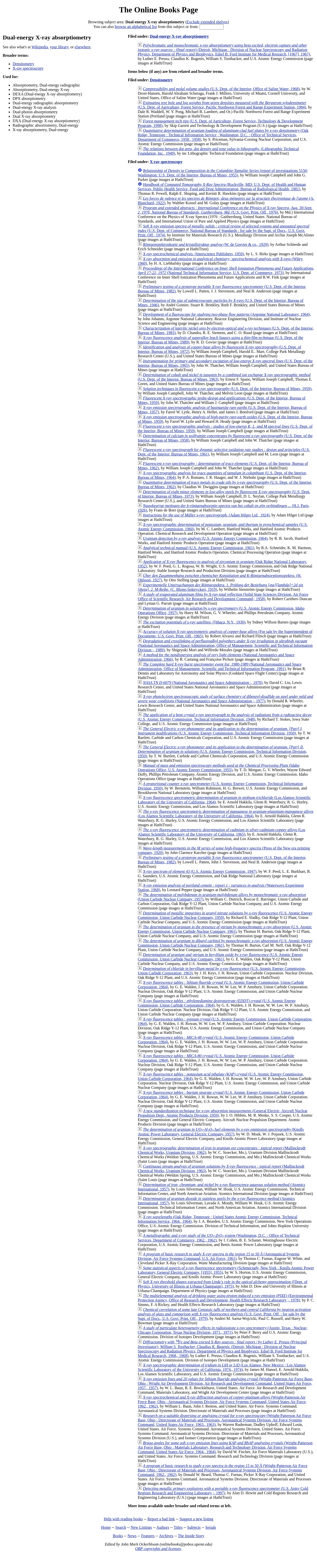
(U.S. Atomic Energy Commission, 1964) (205, 538)
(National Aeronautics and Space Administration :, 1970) (202, 682)
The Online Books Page (158, 9)
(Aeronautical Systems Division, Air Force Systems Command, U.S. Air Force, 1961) (218, 1256)
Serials (210, 1527)
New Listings (141, 1527)
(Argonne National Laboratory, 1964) (226, 314)
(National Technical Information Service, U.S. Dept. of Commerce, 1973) (226, 270)
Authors (162, 1527)
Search (120, 1527)
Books (118, 1536)
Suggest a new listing (196, 1519)
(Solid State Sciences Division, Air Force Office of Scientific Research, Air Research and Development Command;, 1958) (223, 596)
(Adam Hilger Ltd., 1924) (206, 515)
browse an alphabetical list (136, 27)
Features (148, 1536)
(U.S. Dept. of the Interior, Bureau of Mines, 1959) (227, 389)
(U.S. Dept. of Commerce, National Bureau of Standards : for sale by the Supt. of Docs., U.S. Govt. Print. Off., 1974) (223, 230)
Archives (166, 1536)
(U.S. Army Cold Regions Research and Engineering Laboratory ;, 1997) (223, 1490)
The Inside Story (191, 1536)
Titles (178, 1527)
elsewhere (83, 47)
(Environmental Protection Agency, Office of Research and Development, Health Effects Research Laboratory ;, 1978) (225, 1298)
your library (59, 47)
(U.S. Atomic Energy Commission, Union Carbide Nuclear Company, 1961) (225, 929)
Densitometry (23, 64)
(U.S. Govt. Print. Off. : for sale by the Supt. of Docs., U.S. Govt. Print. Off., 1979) (224, 1314)
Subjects (194, 1527)
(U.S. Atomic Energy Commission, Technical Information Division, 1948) (225, 717)
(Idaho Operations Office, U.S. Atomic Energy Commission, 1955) (218, 767)
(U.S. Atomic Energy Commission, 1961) (198, 548)
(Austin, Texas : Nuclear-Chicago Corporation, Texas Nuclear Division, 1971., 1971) (222, 1330)
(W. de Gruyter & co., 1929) (205, 244)
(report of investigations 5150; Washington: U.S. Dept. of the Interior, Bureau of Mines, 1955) (223, 173)
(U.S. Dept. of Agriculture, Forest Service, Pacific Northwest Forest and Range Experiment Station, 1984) (222, 105)
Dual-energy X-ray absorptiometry (179, 36)
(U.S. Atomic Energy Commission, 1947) (199, 871)
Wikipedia (39, 47)
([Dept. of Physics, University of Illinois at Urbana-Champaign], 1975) (222, 1284)
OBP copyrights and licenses (158, 1549)
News (132, 1536)
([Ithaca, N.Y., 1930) (194, 622)
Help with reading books (123, 1519)
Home (106, 1527)
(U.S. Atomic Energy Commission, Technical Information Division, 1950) (220, 731)
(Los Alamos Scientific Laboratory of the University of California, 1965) (221, 832)
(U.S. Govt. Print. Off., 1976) (225, 210)
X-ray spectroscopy (28, 68)
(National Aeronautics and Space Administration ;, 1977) (225, 698)
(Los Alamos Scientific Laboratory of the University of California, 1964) (225, 813)
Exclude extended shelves (207, 22)
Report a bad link (161, 1519)
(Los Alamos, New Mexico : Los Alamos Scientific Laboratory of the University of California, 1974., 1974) (222, 1367)
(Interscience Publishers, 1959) (193, 254)
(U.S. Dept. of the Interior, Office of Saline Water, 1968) (221, 89)
